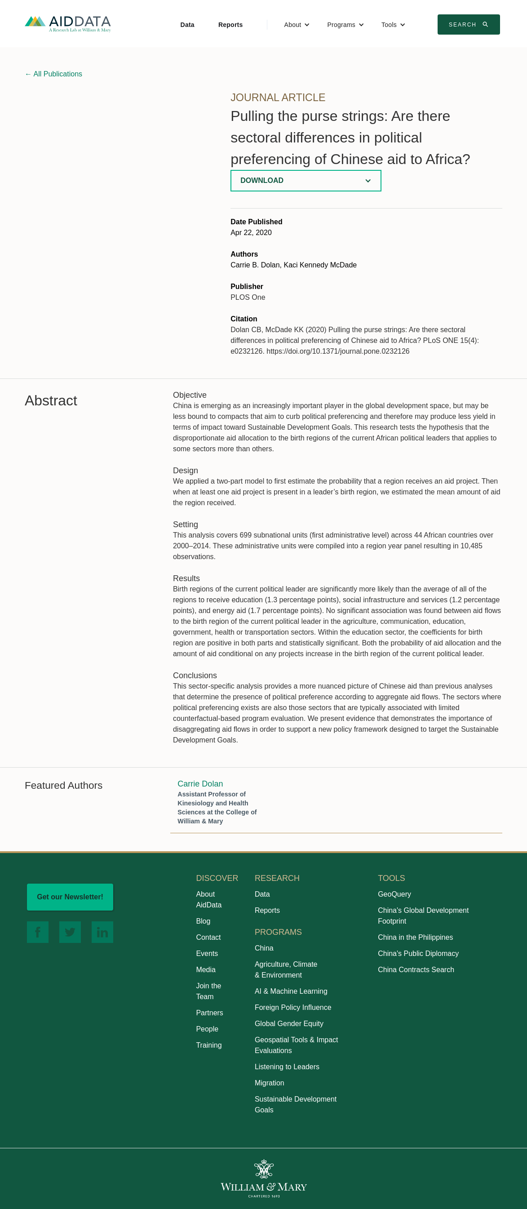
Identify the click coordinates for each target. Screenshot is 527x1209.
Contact (208, 937)
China (264, 948)
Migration (269, 1083)
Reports (230, 24)
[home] (68, 23)
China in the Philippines (415, 937)
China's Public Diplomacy (418, 953)
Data (188, 24)
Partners (209, 1013)
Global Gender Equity (289, 1023)
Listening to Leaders (287, 1067)
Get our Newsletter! (70, 897)
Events (207, 953)
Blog (203, 921)
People (207, 1029)
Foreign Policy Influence (293, 1007)
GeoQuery (394, 894)
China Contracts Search (416, 969)
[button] (297, 24)
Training (208, 1045)
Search (470, 24)
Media (206, 969)
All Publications (53, 74)
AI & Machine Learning (291, 991)
